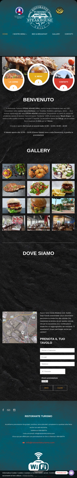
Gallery (56, 34)
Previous (5, 68)
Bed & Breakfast (39, 34)
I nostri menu (20, 34)
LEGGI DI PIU (27, 476)
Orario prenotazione (50, 378)
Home (5, 34)
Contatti (69, 34)
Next (72, 68)
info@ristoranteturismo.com (40, 442)
